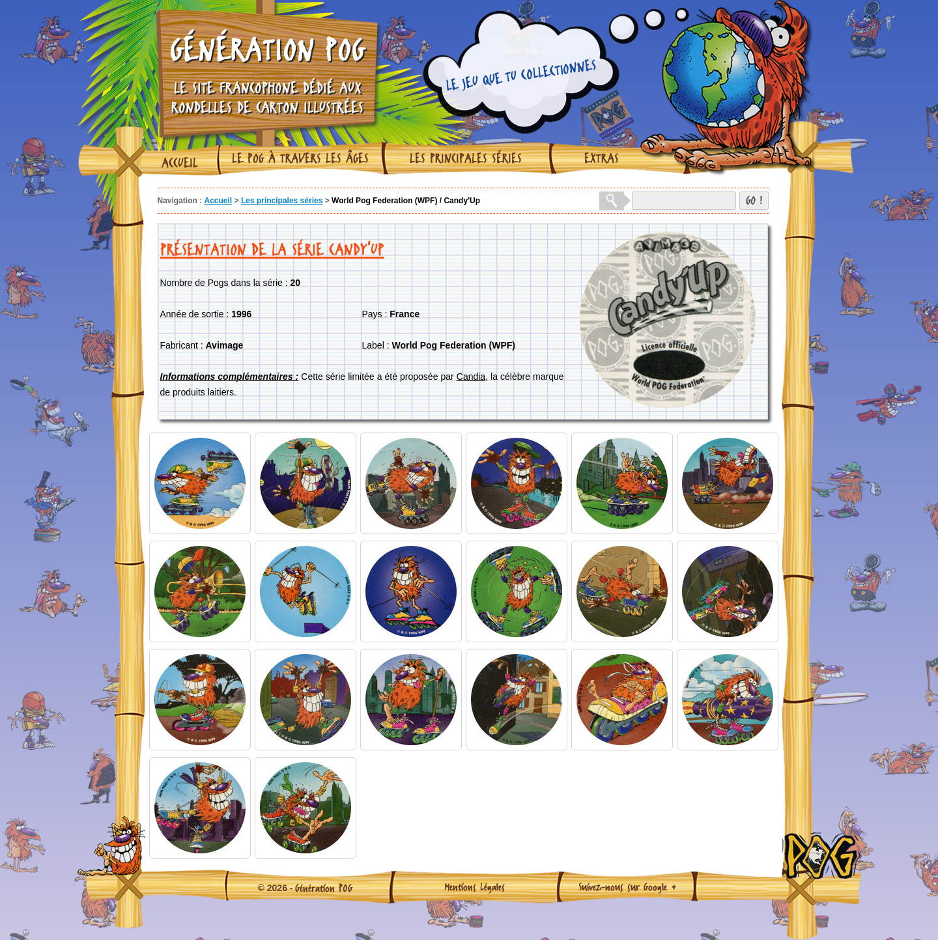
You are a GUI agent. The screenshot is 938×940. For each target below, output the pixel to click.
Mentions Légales (474, 886)
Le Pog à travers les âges (300, 158)
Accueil (180, 163)
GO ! (754, 200)
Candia (471, 376)
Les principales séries (466, 158)
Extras (601, 158)
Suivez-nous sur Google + (627, 886)
